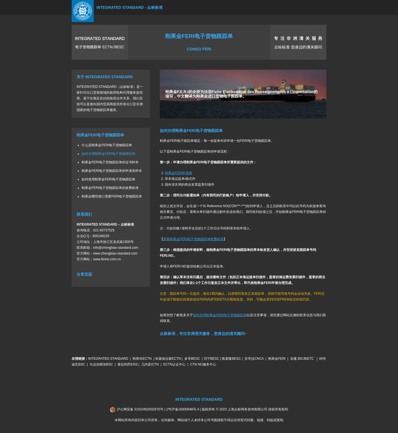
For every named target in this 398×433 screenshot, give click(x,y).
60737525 (107, 230)
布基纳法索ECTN (168, 359)
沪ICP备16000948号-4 (182, 409)
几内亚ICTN (150, 364)
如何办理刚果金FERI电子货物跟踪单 (108, 154)
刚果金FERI (277, 359)
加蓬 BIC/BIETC (302, 359)
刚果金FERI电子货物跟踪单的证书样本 (110, 162)
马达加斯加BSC (101, 364)
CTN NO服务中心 (203, 364)
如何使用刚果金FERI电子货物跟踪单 (108, 179)
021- (96, 230)
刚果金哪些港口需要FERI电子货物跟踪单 (112, 196)
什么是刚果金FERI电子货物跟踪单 (107, 145)
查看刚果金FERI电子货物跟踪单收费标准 (193, 239)
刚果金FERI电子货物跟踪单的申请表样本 (112, 171)
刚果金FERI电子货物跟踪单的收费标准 (110, 188)
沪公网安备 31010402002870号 (140, 409)
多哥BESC (192, 359)
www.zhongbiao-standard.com (115, 253)
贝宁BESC (211, 359)
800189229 (101, 236)
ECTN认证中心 (174, 364)
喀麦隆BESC (231, 359)
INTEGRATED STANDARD (108, 359)
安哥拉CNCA (253, 359)
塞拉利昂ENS (127, 364)
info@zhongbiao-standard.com (115, 248)
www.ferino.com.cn (107, 259)
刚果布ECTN (142, 359)
